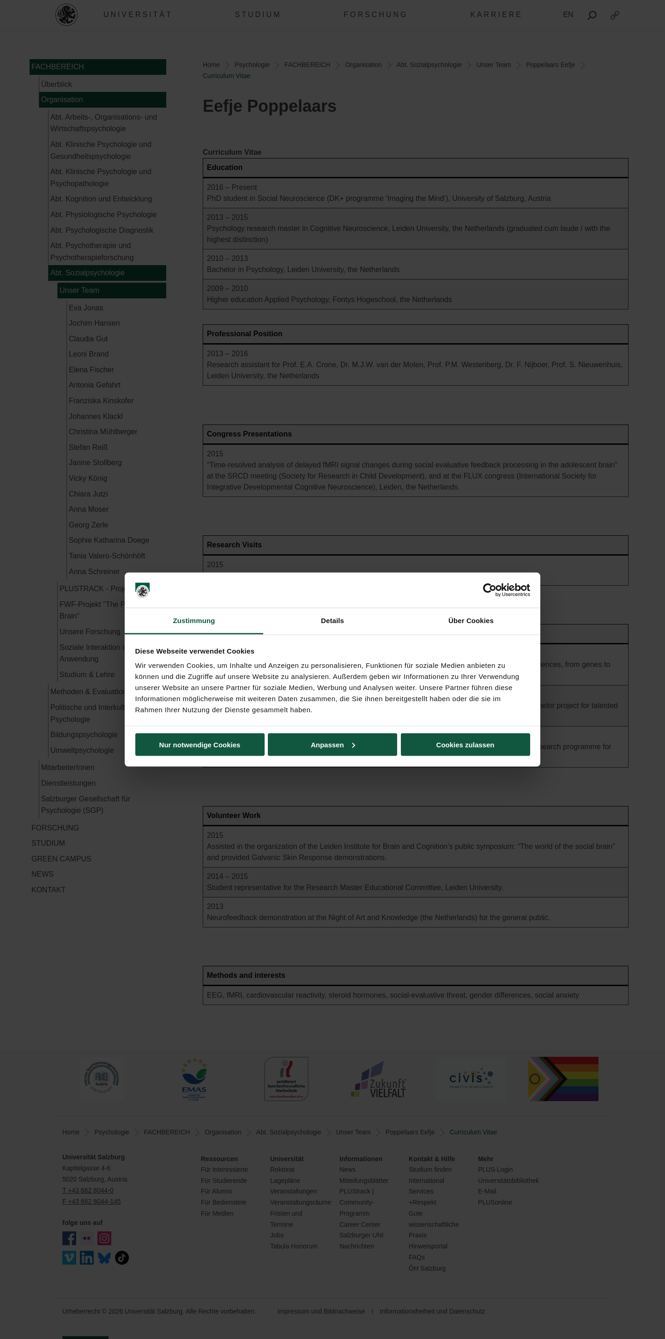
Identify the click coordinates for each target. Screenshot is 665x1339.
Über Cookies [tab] (471, 620)
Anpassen (333, 744)
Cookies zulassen (465, 744)
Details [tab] (332, 620)
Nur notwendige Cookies (200, 744)
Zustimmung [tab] (194, 620)
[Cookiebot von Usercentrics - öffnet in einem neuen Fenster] (489, 590)
